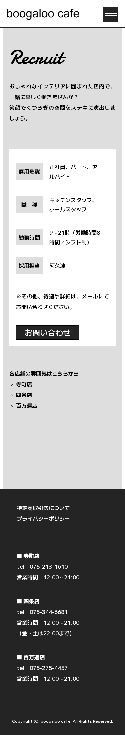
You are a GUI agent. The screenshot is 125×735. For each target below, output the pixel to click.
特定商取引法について (43, 508)
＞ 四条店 (20, 395)
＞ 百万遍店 (23, 405)
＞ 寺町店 (20, 384)
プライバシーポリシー (43, 518)
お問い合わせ (48, 332)
